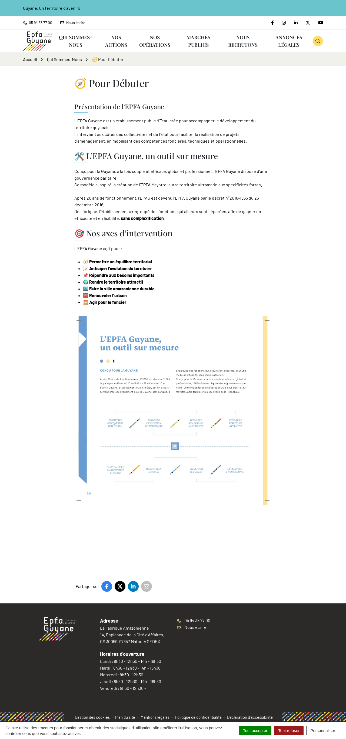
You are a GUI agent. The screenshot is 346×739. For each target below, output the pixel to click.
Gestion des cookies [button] (92, 717)
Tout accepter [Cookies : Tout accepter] (255, 730)
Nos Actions (116, 41)
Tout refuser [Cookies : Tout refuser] (289, 730)
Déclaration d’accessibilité (250, 717)
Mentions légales (155, 717)
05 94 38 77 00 (193, 620)
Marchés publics (198, 41)
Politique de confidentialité (198, 717)
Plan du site (125, 717)
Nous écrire (192, 627)
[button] (318, 41)
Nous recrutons (243, 41)
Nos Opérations (154, 41)
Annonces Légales (288, 41)
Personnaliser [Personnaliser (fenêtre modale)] (322, 730)
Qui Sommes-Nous (75, 41)
